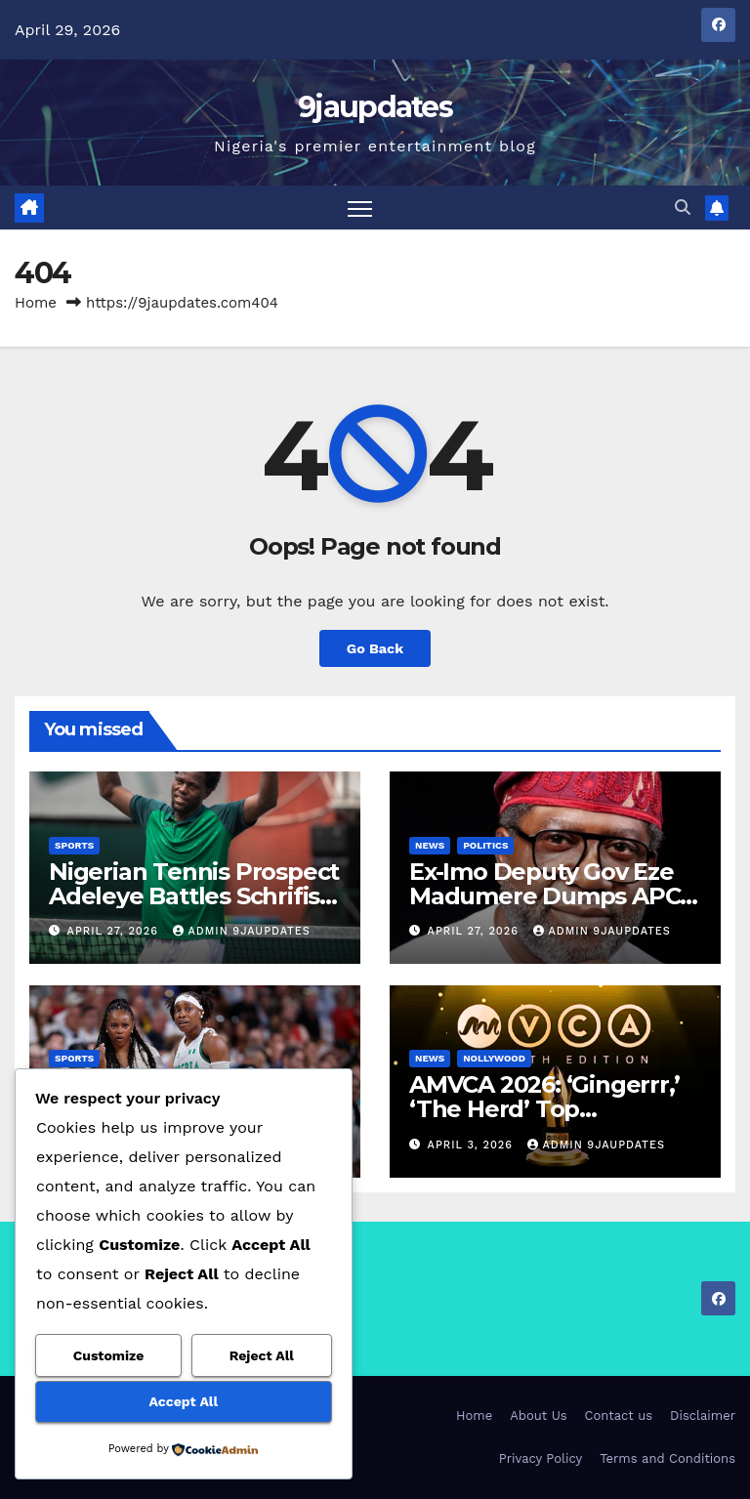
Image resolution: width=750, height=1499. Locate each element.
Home (36, 303)
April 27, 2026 (115, 931)
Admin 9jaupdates (242, 931)
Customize (109, 1355)
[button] (682, 207)
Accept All (183, 1401)
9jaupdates (375, 107)
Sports (74, 845)
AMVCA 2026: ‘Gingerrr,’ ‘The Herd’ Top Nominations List (544, 1108)
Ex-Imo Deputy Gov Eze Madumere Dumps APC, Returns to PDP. (547, 896)
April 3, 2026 (473, 1145)
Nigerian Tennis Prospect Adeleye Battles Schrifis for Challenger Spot (194, 896)
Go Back (375, 648)
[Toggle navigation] (360, 207)
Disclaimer (702, 1415)
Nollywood (494, 1058)
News (429, 845)
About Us (538, 1415)
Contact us (619, 1415)
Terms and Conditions (667, 1458)
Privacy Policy (540, 1458)
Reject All (261, 1355)
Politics (485, 845)
